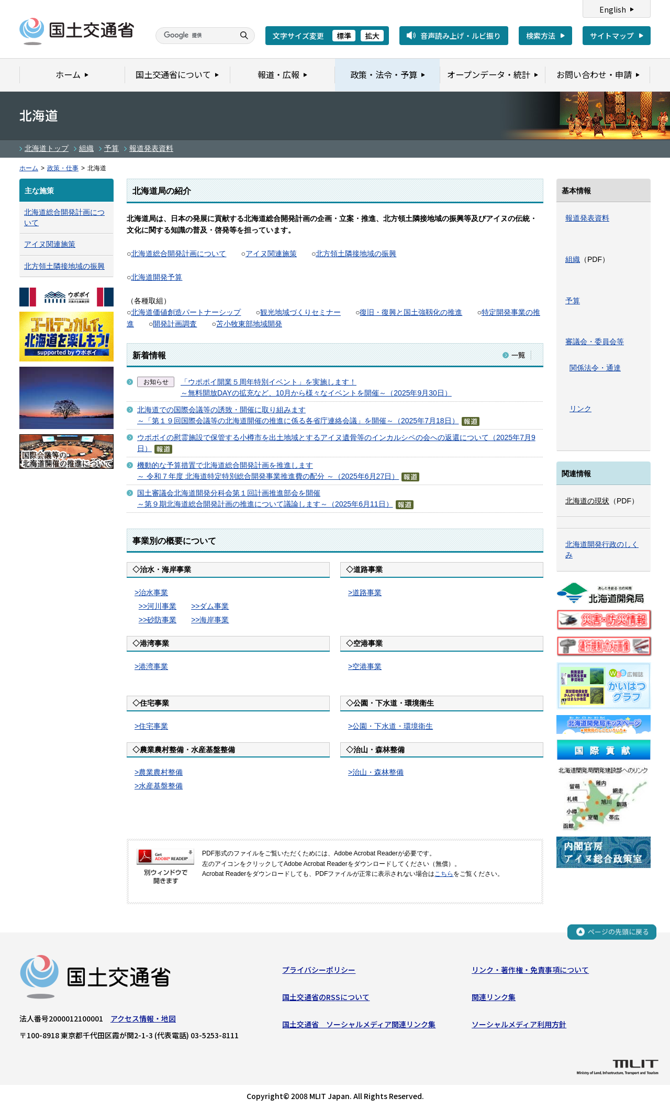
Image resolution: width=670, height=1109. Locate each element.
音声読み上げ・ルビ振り (460, 35)
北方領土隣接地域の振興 (356, 253)
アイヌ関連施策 (271, 253)
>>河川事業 (157, 606)
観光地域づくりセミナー (300, 312)
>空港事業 (365, 666)
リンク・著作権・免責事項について (530, 969)
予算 (111, 148)
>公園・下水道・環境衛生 (390, 726)
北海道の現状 (587, 501)
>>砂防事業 (157, 620)
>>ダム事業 (210, 606)
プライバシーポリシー (318, 969)
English (612, 9)
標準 (344, 35)
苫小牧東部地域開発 (249, 324)
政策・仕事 (63, 168)
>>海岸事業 (210, 620)
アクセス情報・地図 (143, 1018)
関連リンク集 (494, 997)
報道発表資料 (151, 148)
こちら (443, 873)
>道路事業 (365, 592)
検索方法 (540, 35)
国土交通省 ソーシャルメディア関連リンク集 (359, 1024)
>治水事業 (151, 592)
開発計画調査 (175, 324)
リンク (580, 408)
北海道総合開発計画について (178, 253)
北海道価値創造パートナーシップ (186, 312)
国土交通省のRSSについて (326, 997)
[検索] (193, 35)
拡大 (372, 35)
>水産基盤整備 (159, 786)
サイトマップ (612, 35)
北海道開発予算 (156, 277)
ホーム (28, 168)
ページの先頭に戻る (618, 932)
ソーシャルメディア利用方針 (519, 1024)
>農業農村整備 (159, 772)
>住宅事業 (151, 726)
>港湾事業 (151, 666)
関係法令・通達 (595, 368)
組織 (86, 148)
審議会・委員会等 (594, 341)
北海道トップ (47, 148)
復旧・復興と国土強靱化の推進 (411, 312)
